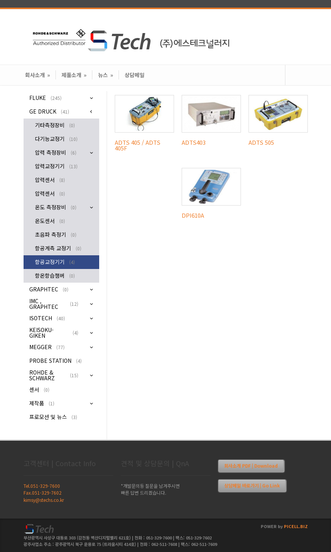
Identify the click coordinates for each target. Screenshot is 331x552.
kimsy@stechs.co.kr (44, 500)
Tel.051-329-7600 (42, 485)
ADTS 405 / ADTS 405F (137, 145)
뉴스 (105, 75)
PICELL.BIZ (296, 526)
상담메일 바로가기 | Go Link (252, 485)
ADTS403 (194, 142)
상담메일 (134, 75)
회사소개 (37, 75)
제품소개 (74, 75)
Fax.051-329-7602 (43, 492)
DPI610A (193, 215)
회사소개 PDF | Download (251, 465)
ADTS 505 (261, 142)
